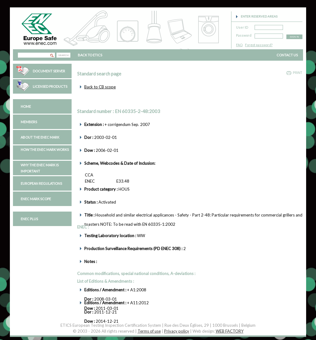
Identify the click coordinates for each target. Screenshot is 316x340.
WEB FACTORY (229, 331)
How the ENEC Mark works (45, 150)
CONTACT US (287, 55)
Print (297, 73)
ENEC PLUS (29, 219)
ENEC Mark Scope (36, 199)
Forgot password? (258, 45)
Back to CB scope (100, 86)
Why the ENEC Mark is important (40, 168)
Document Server (49, 71)
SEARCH (63, 55)
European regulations (41, 183)
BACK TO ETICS (90, 55)
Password (244, 34)
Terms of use (149, 331)
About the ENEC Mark (40, 137)
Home (26, 106)
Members (29, 122)
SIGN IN (294, 36)
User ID (242, 26)
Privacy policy (176, 331)
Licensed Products (50, 86)
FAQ (239, 45)
